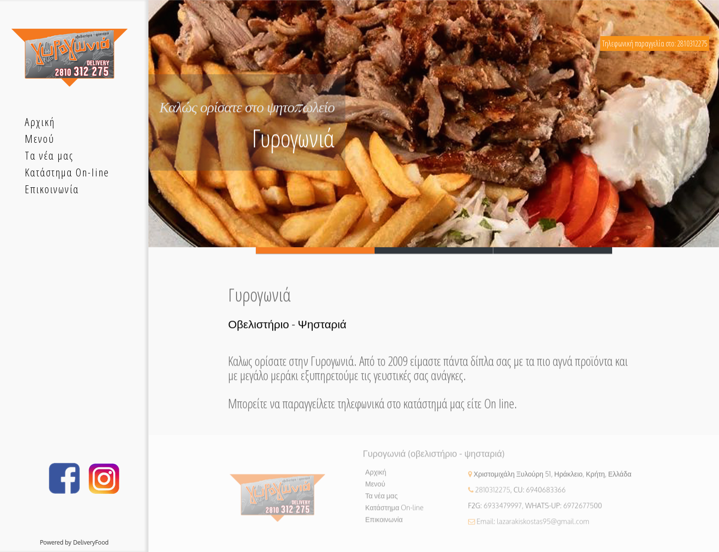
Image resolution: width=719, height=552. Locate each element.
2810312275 (492, 494)
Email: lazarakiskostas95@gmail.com (533, 525)
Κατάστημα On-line (394, 512)
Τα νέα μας (381, 500)
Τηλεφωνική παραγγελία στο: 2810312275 (654, 43)
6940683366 (546, 494)
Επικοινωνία (384, 523)
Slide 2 (434, 251)
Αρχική (375, 476)
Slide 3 (552, 251)
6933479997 (502, 510)
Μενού (375, 488)
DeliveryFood (91, 542)
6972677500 (582, 510)
